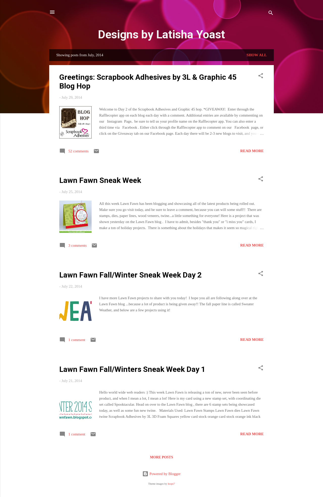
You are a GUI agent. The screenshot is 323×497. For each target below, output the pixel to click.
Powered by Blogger (161, 474)
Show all (257, 55)
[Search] (271, 13)
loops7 (171, 483)
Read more (252, 151)
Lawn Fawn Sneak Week (100, 180)
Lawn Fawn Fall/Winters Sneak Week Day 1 (132, 369)
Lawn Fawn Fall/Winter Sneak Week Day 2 (130, 274)
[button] (261, 76)
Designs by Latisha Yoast (161, 34)
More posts (161, 457)
